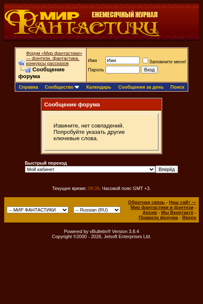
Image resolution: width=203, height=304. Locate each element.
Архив (150, 212)
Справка (28, 87)
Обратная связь (146, 202)
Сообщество (62, 87)
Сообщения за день (140, 87)
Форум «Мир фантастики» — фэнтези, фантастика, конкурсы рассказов (54, 58)
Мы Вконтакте (177, 212)
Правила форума (158, 217)
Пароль (96, 69)
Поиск (177, 87)
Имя (92, 60)
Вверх (189, 217)
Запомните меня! (164, 61)
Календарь (98, 87)
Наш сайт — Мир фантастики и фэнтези (163, 205)
